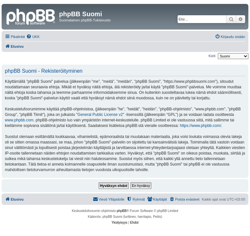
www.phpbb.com (19, 120)
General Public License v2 (100, 114)
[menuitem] (33, 37)
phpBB (122, 211)
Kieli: (212, 56)
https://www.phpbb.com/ (200, 125)
